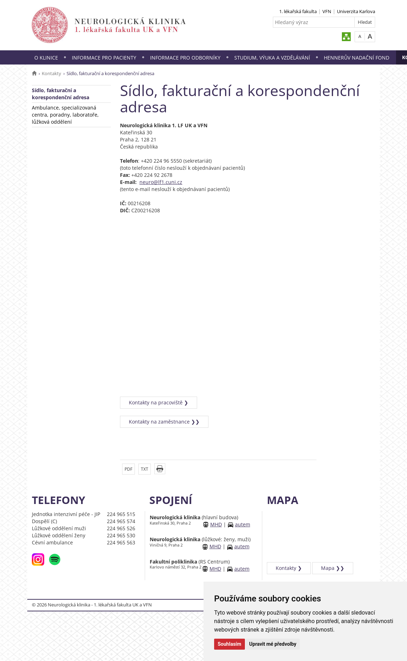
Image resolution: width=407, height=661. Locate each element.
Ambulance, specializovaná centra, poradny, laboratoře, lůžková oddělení (65, 114)
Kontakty (51, 73)
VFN (326, 11)
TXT (144, 469)
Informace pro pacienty (104, 57)
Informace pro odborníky (185, 57)
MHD (216, 524)
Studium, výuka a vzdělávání (272, 57)
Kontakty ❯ (289, 568)
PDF (128, 469)
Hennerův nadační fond (356, 57)
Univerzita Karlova (356, 11)
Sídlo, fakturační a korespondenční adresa (60, 94)
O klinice (46, 57)
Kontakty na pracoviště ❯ (158, 402)
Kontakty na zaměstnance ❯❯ (164, 421)
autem (242, 524)
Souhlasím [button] (229, 644)
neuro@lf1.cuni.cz (160, 182)
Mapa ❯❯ (332, 568)
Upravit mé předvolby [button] (272, 644)
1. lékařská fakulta (298, 11)
